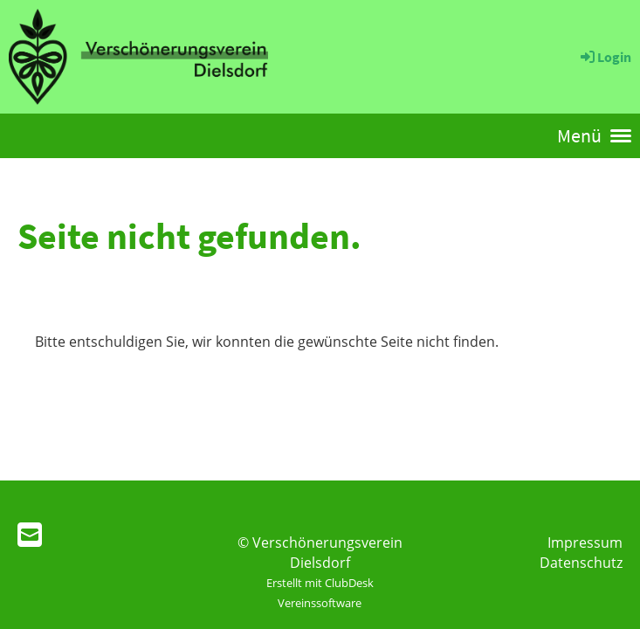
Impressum (585, 542)
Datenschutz (581, 562)
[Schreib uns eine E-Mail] (29, 534)
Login (604, 57)
